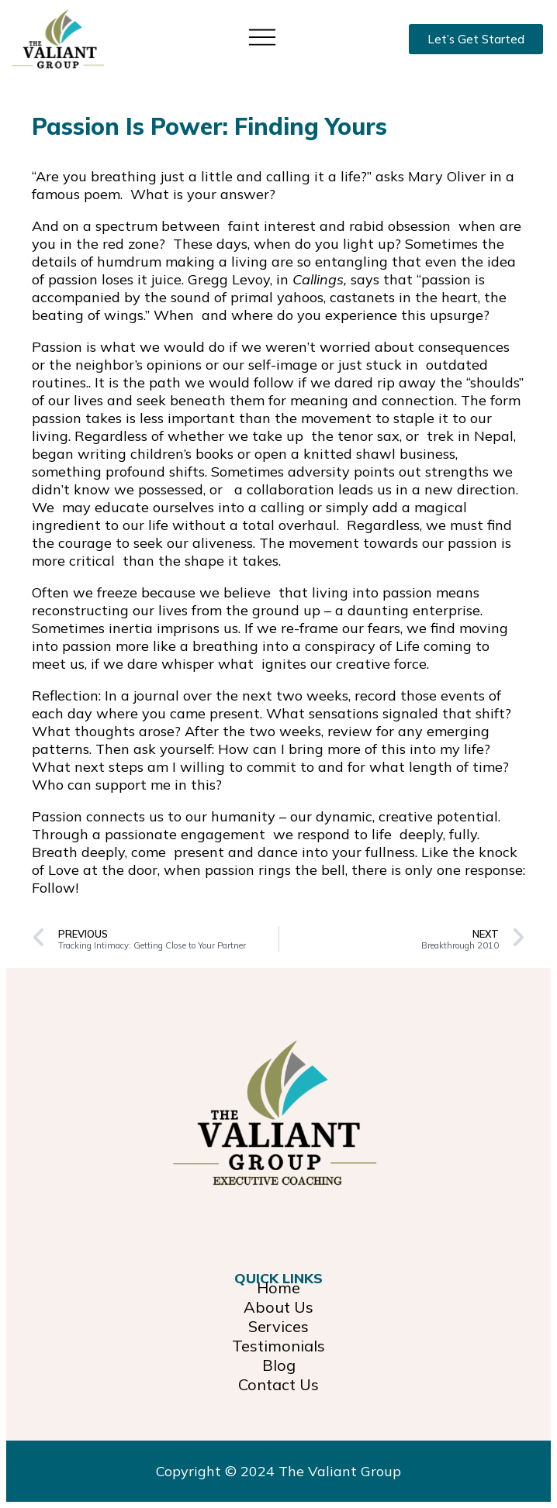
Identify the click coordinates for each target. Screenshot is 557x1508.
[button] (262, 36)
